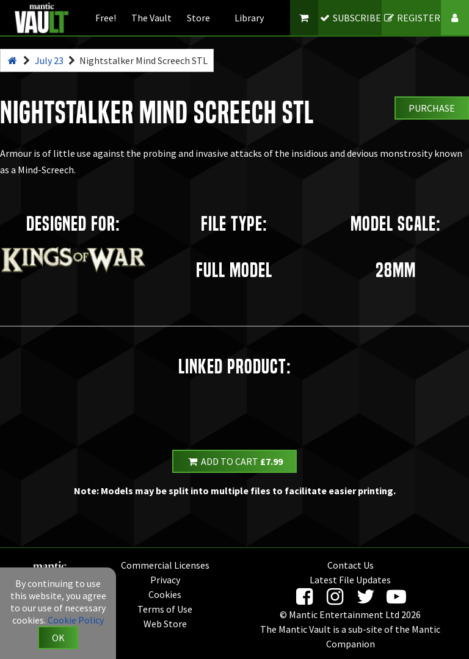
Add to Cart (234, 461)
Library (249, 18)
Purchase (432, 108)
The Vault (151, 18)
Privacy (165, 580)
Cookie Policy (76, 620)
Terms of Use (164, 609)
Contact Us (350, 565)
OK (58, 638)
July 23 (49, 60)
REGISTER (411, 18)
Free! (105, 18)
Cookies (164, 594)
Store (198, 18)
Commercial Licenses (165, 565)
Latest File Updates (350, 580)
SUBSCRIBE (350, 18)
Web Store (165, 624)
